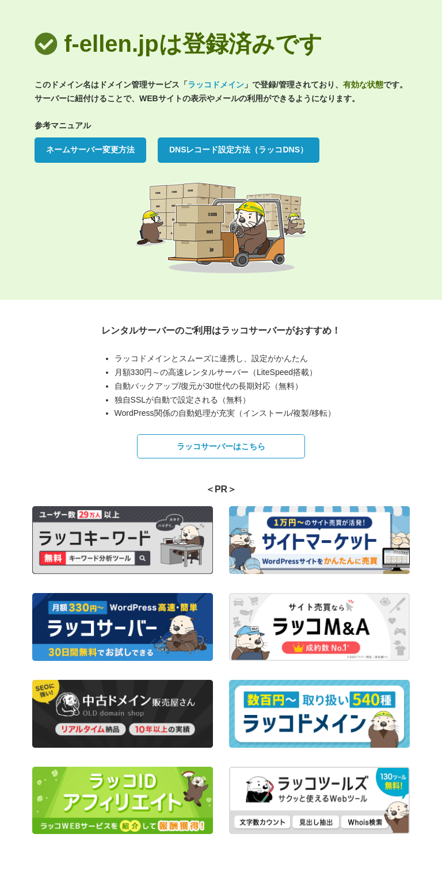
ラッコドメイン (216, 84)
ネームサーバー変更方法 (90, 149)
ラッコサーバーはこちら (221, 446)
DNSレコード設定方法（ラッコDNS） (238, 149)
